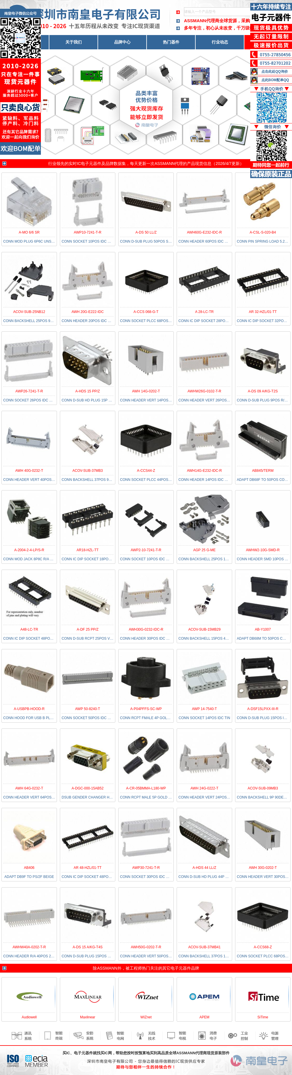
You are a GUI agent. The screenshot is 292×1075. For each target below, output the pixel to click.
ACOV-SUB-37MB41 (204, 947)
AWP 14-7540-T (204, 709)
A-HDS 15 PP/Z (87, 391)
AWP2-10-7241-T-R (146, 550)
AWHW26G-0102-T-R (204, 391)
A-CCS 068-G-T (145, 312)
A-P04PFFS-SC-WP (146, 709)
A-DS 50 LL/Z (146, 232)
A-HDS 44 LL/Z (204, 868)
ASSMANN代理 (168, 163)
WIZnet (146, 1017)
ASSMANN (107, 968)
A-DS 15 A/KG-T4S (88, 947)
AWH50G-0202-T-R (146, 947)
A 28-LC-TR (204, 312)
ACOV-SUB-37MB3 (87, 471)
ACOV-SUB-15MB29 (204, 629)
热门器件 (171, 42)
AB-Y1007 (263, 629)
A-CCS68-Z (263, 947)
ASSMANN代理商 (201, 20)
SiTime (263, 1017)
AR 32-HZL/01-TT (263, 312)
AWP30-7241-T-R (146, 868)
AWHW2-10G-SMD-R (263, 550)
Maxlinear (87, 1017)
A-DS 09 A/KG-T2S (263, 391)
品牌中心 (122, 42)
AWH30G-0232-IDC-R (146, 629)
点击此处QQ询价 (274, 71)
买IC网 (106, 1053)
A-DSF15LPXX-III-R (263, 709)
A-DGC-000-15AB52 (87, 788)
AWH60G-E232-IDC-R (204, 232)
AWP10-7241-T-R (87, 232)
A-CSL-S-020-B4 (263, 232)
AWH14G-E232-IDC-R (204, 471)
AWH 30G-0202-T (263, 868)
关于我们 (73, 42)
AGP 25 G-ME (204, 550)
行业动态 (220, 42)
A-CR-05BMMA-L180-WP (146, 788)
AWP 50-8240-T (87, 709)
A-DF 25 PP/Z (88, 629)
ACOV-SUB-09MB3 (263, 788)
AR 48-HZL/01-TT (87, 868)
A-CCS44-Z (146, 471)
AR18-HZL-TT (87, 550)
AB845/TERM (262, 471)
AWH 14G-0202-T (146, 391)
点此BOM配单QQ (275, 80)
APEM (204, 1017)
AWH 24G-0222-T (204, 788)
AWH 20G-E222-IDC (88, 312)
